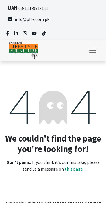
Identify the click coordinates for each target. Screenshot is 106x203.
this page (74, 169)
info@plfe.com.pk (28, 19)
